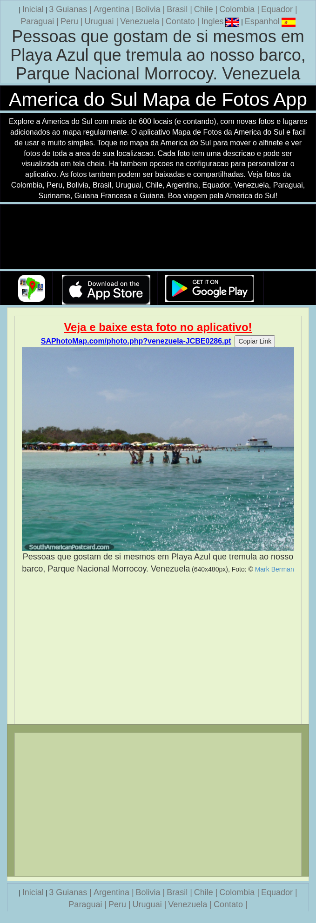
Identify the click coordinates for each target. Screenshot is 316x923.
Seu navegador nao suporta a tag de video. (158, 237)
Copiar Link (254, 341)
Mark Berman (274, 569)
